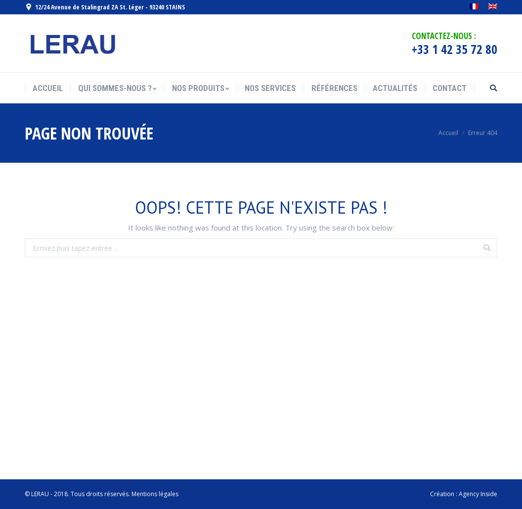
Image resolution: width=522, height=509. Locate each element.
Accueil (448, 133)
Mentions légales (154, 494)
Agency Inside (478, 494)
